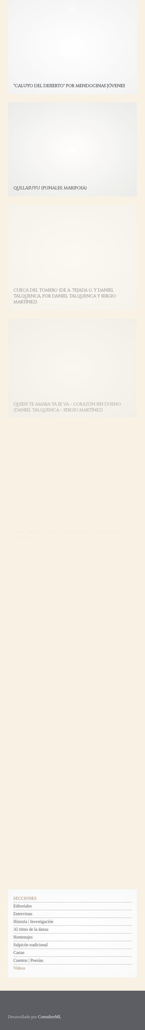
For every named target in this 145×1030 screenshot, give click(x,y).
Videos (19, 968)
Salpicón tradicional (30, 945)
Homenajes (23, 937)
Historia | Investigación (33, 921)
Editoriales (22, 906)
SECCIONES (25, 898)
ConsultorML (49, 1016)
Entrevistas (22, 913)
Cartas (18, 952)
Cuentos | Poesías (28, 960)
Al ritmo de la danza (30, 929)
